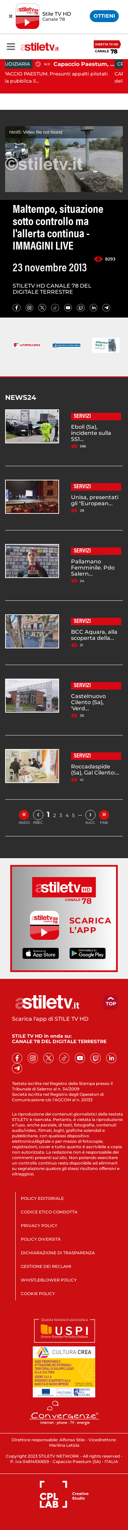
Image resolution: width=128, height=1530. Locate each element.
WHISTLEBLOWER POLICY (49, 1279)
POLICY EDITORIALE (42, 1198)
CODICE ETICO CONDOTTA (49, 1211)
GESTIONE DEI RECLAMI (46, 1266)
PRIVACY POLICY (39, 1225)
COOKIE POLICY (38, 1293)
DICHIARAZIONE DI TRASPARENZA (58, 1252)
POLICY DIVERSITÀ (41, 1239)
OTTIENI (104, 16)
